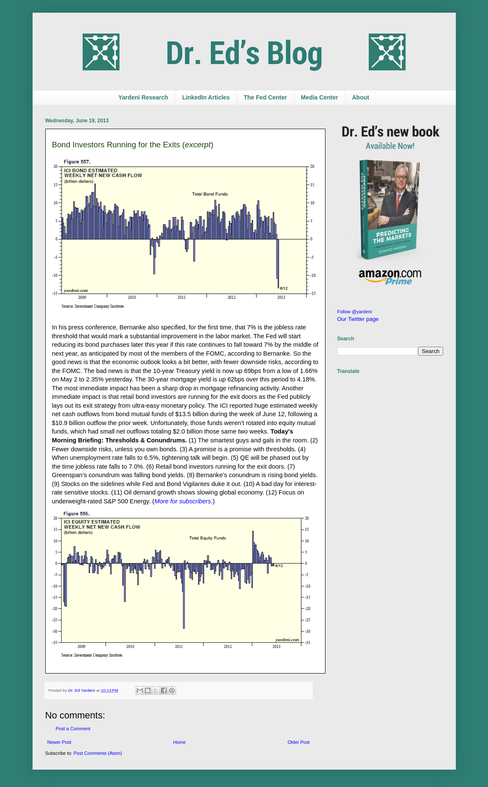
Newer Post (59, 742)
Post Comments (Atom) (98, 753)
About (360, 97)
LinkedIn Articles (205, 97)
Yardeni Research (143, 97)
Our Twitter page (358, 319)
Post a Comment (73, 728)
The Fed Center (265, 97)
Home (179, 742)
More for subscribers (182, 501)
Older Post (299, 742)
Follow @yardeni (354, 311)
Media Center (319, 97)
